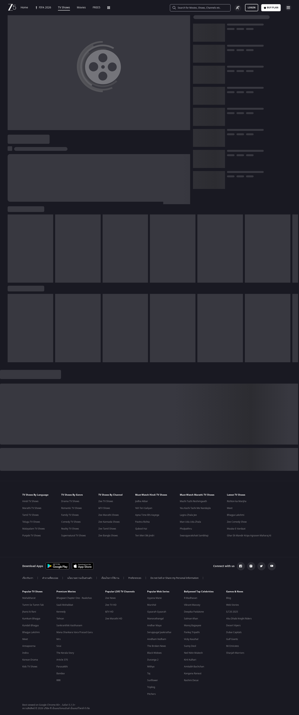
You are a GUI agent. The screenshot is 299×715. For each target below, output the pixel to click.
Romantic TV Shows (71, 508)
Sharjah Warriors (235, 653)
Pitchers (151, 694)
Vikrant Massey (192, 605)
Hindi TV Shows (30, 501)
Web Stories (232, 605)
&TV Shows (104, 508)
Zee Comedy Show (237, 522)
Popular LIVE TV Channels (120, 591)
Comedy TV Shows (71, 522)
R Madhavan (190, 598)
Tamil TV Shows (30, 515)
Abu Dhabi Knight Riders (239, 618)
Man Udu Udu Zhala (190, 522)
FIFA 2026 (43, 7)
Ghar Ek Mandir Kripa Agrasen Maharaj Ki (249, 535)
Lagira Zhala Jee (188, 515)
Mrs (58, 639)
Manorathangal (155, 618)
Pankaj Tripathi (192, 632)
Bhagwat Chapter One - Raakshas (74, 598)
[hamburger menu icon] (288, 8)
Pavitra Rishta (142, 522)
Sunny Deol (190, 646)
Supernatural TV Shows (73, 535)
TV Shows (64, 7)
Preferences (134, 578)
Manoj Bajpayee (192, 625)
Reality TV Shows (70, 528)
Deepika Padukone (194, 611)
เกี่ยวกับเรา (27, 578)
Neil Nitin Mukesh (193, 653)
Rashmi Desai (191, 680)
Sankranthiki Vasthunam (69, 625)
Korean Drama (30, 659)
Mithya (150, 666)
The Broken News (156, 646)
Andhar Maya (154, 625)
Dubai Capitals (234, 632)
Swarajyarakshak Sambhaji (194, 535)
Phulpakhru (186, 528)
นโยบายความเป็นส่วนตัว (79, 578)
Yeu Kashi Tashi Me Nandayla (195, 508)
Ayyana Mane (154, 598)
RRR (58, 680)
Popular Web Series (158, 591)
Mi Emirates (232, 646)
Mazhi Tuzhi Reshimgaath (193, 501)
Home (24, 7)
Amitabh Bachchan (194, 666)
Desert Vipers (233, 625)
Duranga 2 (152, 659)
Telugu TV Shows (31, 522)
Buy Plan (271, 7)
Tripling (151, 687)
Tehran (60, 618)
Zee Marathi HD (113, 618)
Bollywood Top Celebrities (199, 591)
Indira (25, 653)
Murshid (151, 605)
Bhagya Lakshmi (235, 515)
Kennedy (61, 611)
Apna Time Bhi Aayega (147, 515)
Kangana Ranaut (192, 673)
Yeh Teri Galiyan (143, 508)
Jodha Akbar (141, 501)
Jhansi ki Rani (29, 611)
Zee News (110, 598)
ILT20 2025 (232, 611)
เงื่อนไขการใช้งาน (110, 578)
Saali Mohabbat (64, 605)
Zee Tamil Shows (107, 528)
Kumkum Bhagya (31, 618)
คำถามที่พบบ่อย (50, 578)
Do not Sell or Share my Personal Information (174, 578)
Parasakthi (62, 666)
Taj (148, 673)
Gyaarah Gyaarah (156, 611)
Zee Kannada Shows (109, 522)
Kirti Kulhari (190, 659)
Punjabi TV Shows (31, 535)
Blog (228, 598)
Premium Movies (66, 591)
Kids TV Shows (29, 666)
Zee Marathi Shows (108, 515)
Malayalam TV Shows (33, 528)
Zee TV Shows (105, 501)
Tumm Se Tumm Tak (33, 605)
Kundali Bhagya (30, 625)
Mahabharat (28, 598)
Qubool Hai (141, 528)
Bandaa (60, 673)
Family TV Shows (70, 515)
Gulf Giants (232, 639)
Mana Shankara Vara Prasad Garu (74, 632)
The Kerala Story (65, 653)
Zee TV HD (111, 605)
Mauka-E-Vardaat (236, 528)
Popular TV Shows (32, 591)
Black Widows (154, 653)
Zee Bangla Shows (108, 535)
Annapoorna (28, 646)
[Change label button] (237, 8)
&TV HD (109, 611)
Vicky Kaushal (191, 639)
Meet (229, 508)
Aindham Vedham (156, 639)
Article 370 (62, 659)
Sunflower (152, 680)
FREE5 (96, 7)
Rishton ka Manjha (236, 501)
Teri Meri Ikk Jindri (144, 535)
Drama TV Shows (70, 501)
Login (252, 7)
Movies (81, 7)
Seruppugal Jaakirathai (159, 632)
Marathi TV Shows (31, 508)
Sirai (58, 646)
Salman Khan (191, 618)
